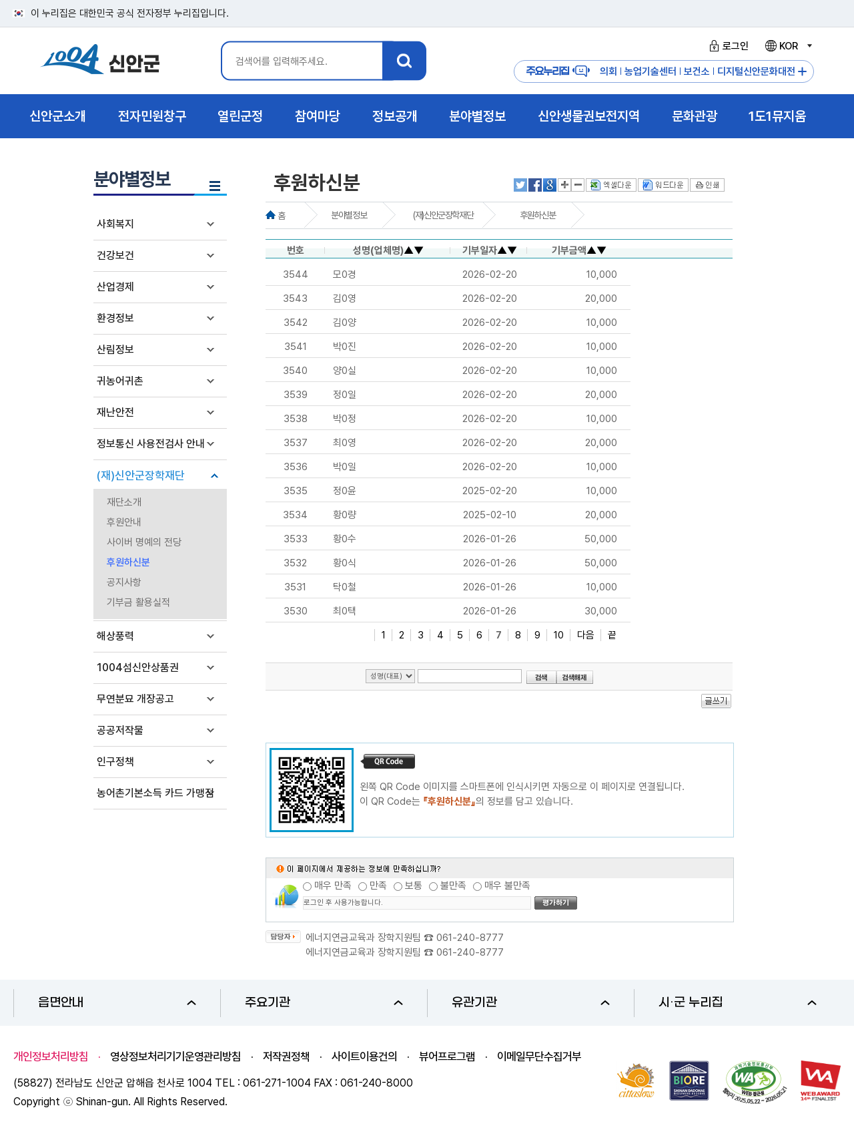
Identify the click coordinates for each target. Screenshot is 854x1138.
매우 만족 (333, 886)
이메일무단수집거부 (539, 1056)
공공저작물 (120, 730)
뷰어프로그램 (447, 1056)
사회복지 (115, 224)
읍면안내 (117, 1003)
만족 (378, 886)
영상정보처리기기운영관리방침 (175, 1056)
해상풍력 (115, 636)
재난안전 (115, 412)
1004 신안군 (100, 61)
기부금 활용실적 (138, 602)
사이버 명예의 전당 (144, 542)
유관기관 (531, 1003)
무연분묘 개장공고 (135, 699)
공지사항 (124, 582)
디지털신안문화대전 (756, 71)
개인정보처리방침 (50, 1056)
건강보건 (115, 255)
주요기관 (324, 1003)
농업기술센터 (650, 71)
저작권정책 (286, 1056)
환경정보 (115, 318)
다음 (585, 635)
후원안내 (124, 522)
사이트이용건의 (364, 1056)
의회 (608, 71)
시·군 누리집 (738, 1003)
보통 (413, 886)
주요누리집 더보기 (802, 72)
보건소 (697, 71)
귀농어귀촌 (120, 381)
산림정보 (115, 349)
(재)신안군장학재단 (141, 475)
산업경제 (115, 286)
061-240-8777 (470, 938)
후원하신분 (128, 562)
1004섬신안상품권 (138, 667)
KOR (788, 46)
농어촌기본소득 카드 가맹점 (155, 793)
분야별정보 (348, 215)
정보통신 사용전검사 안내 (151, 443)
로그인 (727, 46)
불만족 (453, 886)
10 (559, 635)
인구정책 (115, 761)
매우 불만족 (507, 886)
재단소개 (124, 502)
